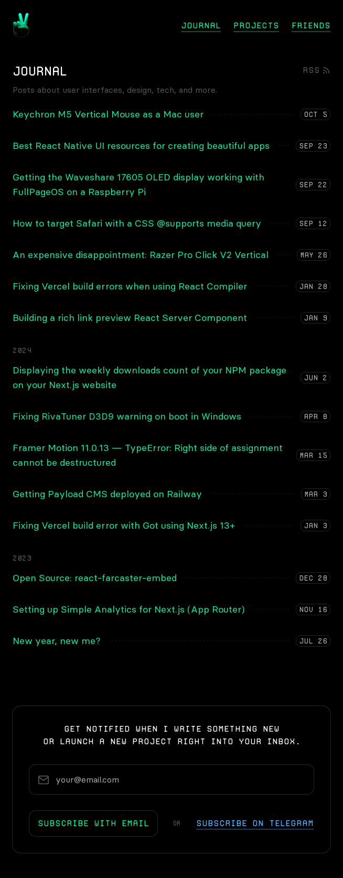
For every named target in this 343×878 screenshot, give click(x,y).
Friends (311, 25)
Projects (256, 25)
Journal (201, 25)
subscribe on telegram (255, 823)
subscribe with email (93, 823)
